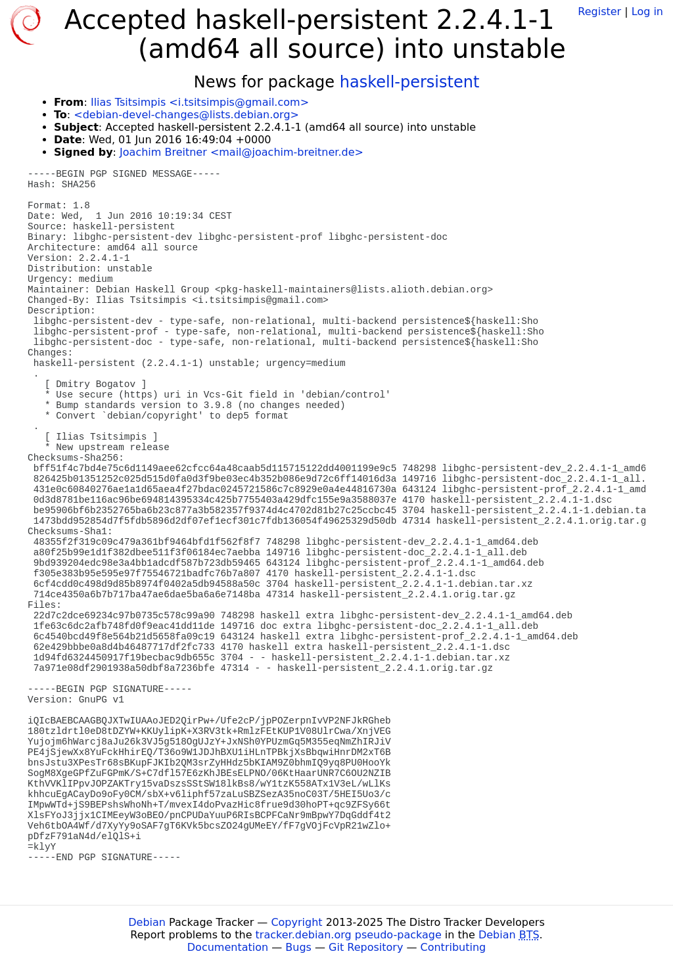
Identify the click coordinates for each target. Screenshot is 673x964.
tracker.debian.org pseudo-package (349, 935)
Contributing (453, 947)
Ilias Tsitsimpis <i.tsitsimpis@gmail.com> (200, 102)
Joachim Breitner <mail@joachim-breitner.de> (241, 152)
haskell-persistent (410, 82)
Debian (147, 922)
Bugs (298, 947)
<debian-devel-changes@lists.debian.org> (186, 114)
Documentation (227, 947)
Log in (647, 11)
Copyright (296, 922)
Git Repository (366, 947)
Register (599, 11)
